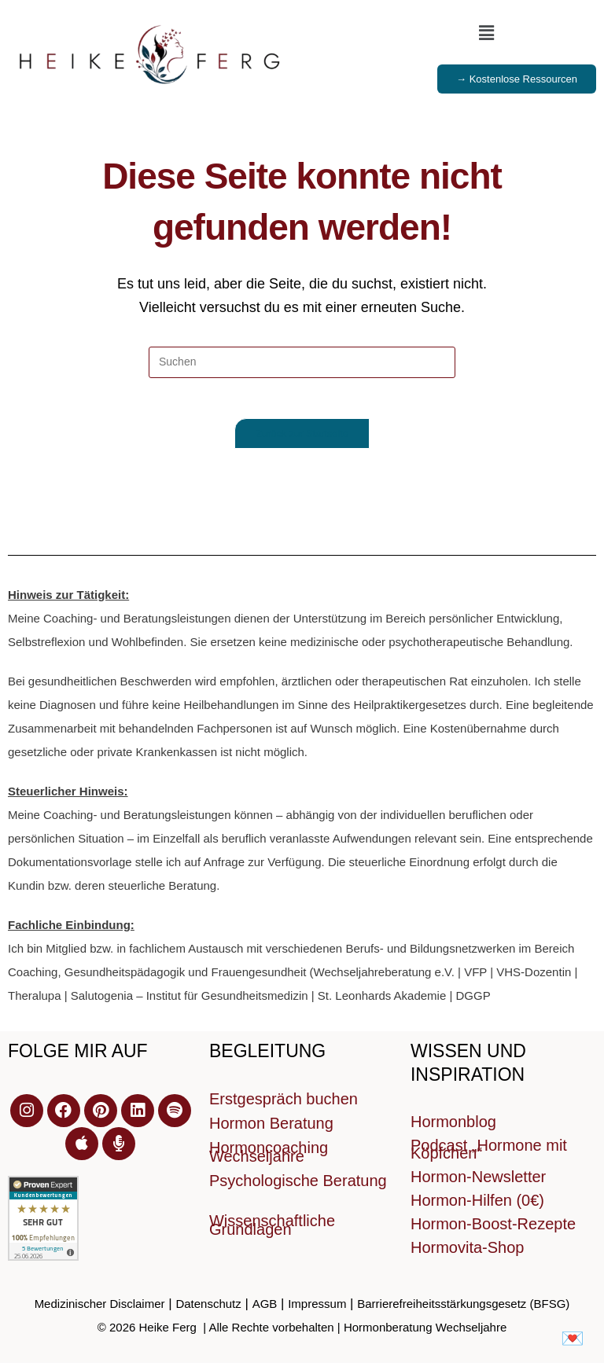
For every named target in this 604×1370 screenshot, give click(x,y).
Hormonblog (453, 1128)
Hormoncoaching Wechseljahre (268, 1159)
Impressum (317, 1310)
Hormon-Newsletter (478, 1183)
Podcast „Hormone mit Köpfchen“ (489, 1156)
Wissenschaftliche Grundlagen (272, 1232)
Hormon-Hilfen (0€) (477, 1207)
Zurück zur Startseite (302, 440)
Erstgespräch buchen (283, 1106)
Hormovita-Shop (468, 1254)
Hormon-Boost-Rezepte (493, 1231)
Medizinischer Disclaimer (100, 1310)
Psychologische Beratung (298, 1187)
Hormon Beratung (271, 1130)
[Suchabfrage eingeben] (302, 362)
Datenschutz (208, 1310)
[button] (486, 33)
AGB (265, 1310)
